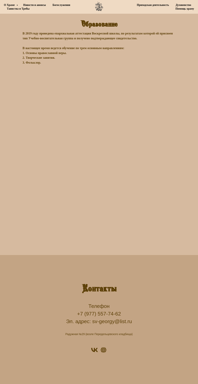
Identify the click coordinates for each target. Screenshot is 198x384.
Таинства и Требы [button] (18, 8)
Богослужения (61, 5)
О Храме (9, 5)
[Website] (103, 350)
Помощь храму (184, 8)
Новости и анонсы (34, 5)
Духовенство (183, 5)
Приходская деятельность (153, 5)
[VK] (94, 350)
